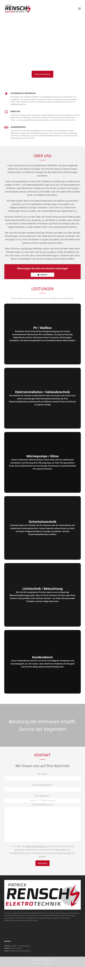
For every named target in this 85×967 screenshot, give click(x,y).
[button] (79, 9)
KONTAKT (42, 274)
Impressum (37, 963)
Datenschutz (47, 963)
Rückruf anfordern (42, 74)
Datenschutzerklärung (35, 846)
